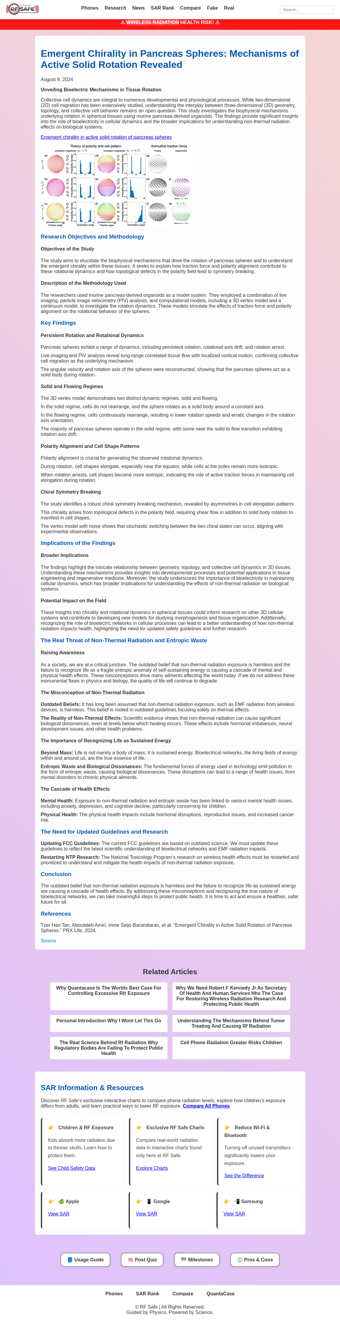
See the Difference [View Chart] (244, 1175)
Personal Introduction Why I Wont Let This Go (108, 1020)
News (138, 8)
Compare (190, 8)
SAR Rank (162, 8)
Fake (212, 8)
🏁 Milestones (197, 1259)
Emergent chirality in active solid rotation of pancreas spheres (106, 137)
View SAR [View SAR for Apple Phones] (59, 1213)
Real (229, 8)
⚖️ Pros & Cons (255, 1259)
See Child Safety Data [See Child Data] (71, 1168)
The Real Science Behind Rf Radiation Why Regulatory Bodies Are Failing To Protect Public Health (108, 1048)
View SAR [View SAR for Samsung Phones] (234, 1213)
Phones (90, 8)
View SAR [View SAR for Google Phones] (147, 1213)
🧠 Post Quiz (142, 1259)
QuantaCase (220, 1293)
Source (48, 940)
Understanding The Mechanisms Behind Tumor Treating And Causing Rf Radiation (231, 1023)
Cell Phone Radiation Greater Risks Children (231, 1042)
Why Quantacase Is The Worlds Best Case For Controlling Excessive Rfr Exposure (108, 990)
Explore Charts (152, 1168)
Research (115, 8)
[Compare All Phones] (206, 1106)
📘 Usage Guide (85, 1259)
